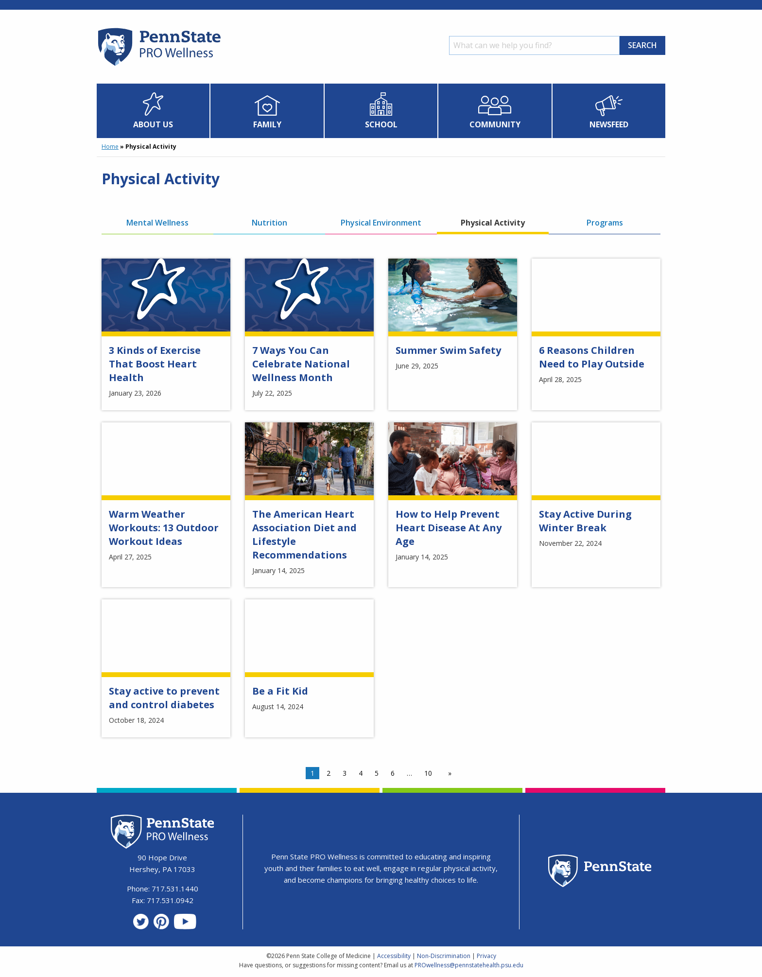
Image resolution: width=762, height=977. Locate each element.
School (381, 124)
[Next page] (447, 773)
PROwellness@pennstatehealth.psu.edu (469, 965)
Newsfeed (608, 124)
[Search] (534, 45)
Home (110, 146)
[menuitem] (153, 111)
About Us (153, 124)
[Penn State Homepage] (600, 872)
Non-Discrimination (443, 956)
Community (494, 124)
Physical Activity (493, 222)
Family (267, 124)
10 (428, 773)
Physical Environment (381, 222)
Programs (605, 222)
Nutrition (269, 222)
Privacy (486, 956)
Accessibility (394, 956)
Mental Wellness (157, 222)
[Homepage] (159, 65)
